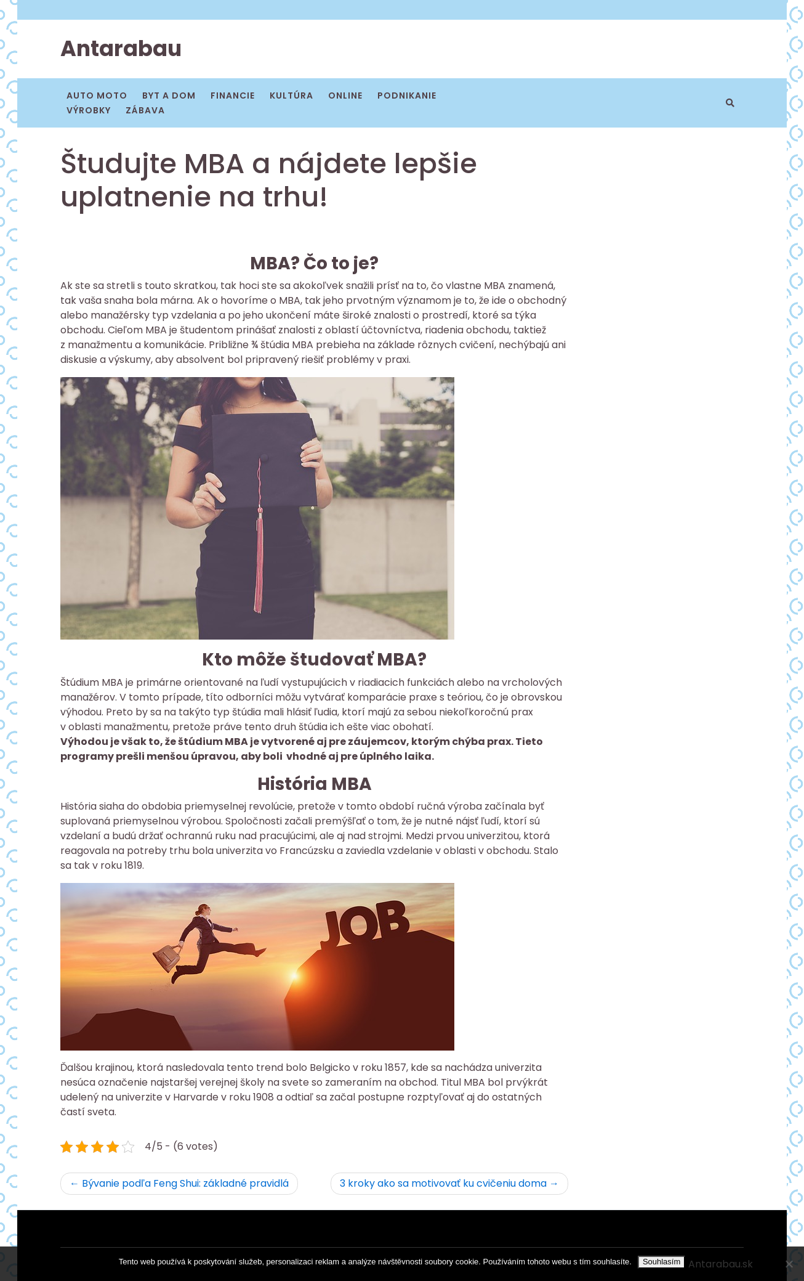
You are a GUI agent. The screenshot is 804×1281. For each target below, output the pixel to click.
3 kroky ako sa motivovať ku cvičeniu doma (443, 1183)
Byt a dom (169, 95)
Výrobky (88, 110)
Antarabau (121, 48)
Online (345, 95)
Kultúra (291, 95)
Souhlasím (661, 1261)
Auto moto (96, 95)
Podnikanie (406, 95)
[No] (788, 1264)
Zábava (145, 110)
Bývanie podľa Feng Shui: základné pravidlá (185, 1183)
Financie (233, 95)
